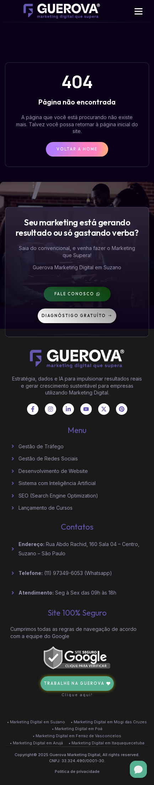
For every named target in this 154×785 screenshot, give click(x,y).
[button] (138, 11)
